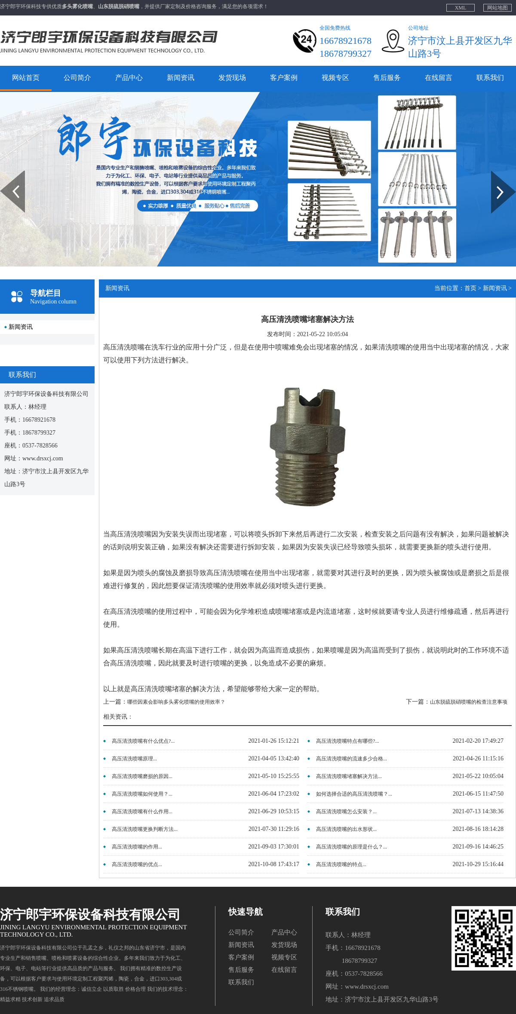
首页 (470, 288)
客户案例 (284, 77)
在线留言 (438, 77)
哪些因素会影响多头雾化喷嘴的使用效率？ (176, 702)
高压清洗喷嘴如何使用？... (142, 794)
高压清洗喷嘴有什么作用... (142, 812)
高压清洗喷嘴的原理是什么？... (351, 847)
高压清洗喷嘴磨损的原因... (142, 776)
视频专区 (335, 77)
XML (461, 8)
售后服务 (387, 77)
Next (496, 174)
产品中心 (129, 77)
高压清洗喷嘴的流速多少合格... (351, 759)
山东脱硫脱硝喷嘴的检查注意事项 (468, 702)
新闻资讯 (180, 77)
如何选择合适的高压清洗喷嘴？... (354, 794)
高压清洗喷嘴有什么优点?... (143, 741)
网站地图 (497, 8)
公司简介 (77, 77)
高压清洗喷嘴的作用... (137, 847)
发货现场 (232, 77)
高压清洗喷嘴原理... (134, 759)
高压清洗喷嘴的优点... (137, 864)
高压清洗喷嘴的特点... (341, 864)
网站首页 (26, 77)
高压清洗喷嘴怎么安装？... (346, 812)
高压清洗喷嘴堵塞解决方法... (349, 776)
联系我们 (490, 77)
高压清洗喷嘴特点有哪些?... (347, 741)
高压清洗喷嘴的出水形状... (346, 829)
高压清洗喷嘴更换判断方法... (145, 829)
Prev (4, 174)
